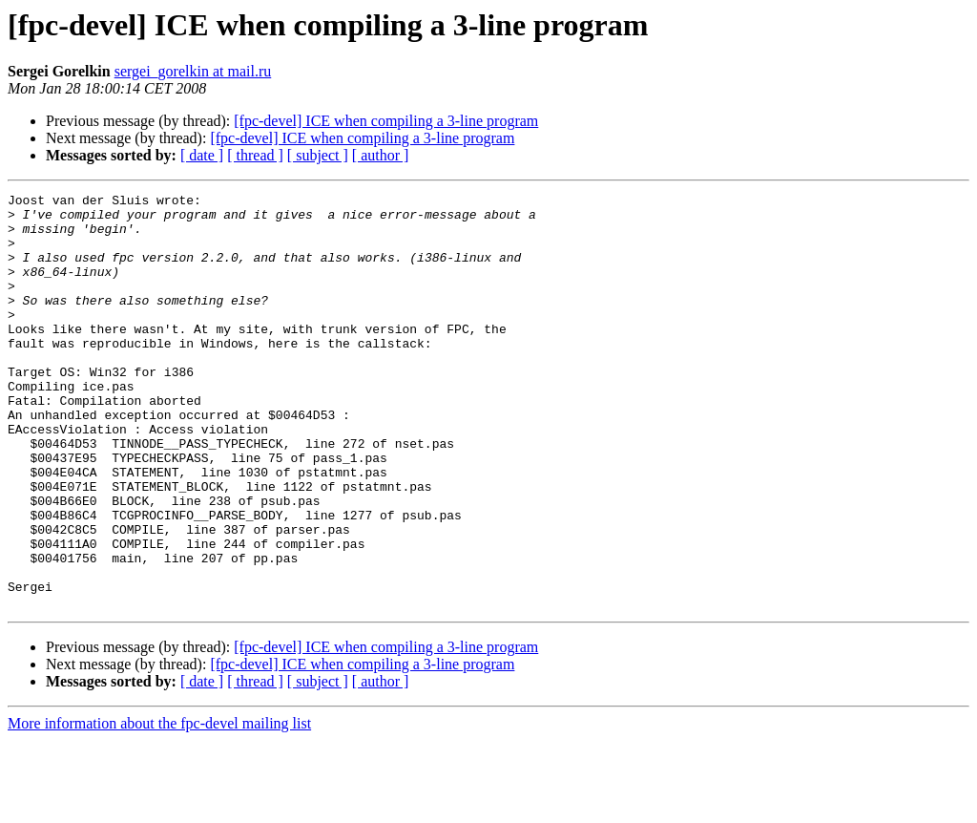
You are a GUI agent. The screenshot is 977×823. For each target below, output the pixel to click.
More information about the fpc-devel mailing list (159, 806)
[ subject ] (317, 155)
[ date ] (201, 155)
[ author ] (380, 155)
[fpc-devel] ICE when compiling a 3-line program (386, 121)
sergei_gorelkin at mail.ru (193, 71)
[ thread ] (255, 155)
